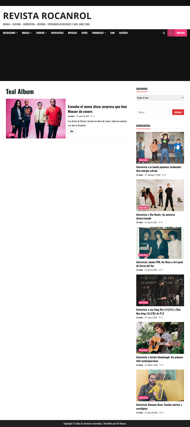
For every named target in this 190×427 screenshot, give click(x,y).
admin (72, 116)
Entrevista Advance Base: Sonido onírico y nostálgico (159, 406)
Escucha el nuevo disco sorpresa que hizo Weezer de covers (36, 118)
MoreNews (108, 423)
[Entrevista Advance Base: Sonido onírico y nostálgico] (160, 385)
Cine (112, 33)
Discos (11, 134)
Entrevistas (57, 33)
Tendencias (98, 33)
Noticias (72, 33)
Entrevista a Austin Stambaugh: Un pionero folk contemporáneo (159, 359)
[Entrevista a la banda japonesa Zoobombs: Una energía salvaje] (160, 148)
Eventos (40, 33)
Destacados (9, 33)
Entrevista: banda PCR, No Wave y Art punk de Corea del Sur (159, 264)
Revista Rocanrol (47, 15)
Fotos (84, 33)
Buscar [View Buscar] (176, 32)
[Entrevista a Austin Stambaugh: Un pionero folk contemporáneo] (160, 338)
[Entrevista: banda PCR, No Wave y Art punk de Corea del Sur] (160, 243)
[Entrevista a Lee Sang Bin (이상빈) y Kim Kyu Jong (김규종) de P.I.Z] (160, 290)
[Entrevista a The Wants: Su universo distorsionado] (160, 195)
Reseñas (123, 33)
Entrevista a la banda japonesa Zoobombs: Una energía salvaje (159, 169)
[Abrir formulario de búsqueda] (164, 33)
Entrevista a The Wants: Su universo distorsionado (155, 216)
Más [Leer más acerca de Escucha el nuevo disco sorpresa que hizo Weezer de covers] (73, 132)
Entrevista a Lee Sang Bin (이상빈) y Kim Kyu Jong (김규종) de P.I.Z (158, 311)
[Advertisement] (95, 59)
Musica (26, 33)
